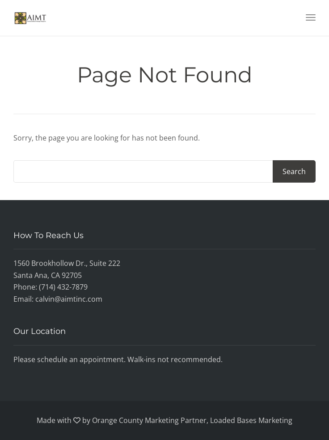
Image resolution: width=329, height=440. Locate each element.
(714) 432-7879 (63, 287)
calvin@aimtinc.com (68, 299)
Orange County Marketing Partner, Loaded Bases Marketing (192, 420)
